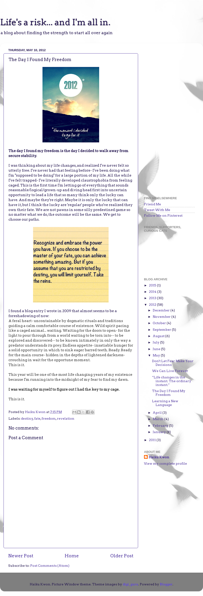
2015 (153, 285)
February (161, 425)
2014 (153, 292)
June (157, 349)
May (157, 355)
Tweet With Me (157, 210)
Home (72, 556)
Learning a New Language (165, 403)
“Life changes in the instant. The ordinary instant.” (171, 381)
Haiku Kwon (35, 412)
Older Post (121, 556)
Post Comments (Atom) (49, 565)
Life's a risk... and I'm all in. (55, 22)
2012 (153, 304)
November (162, 317)
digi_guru (130, 584)
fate (37, 418)
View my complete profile (165, 463)
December (161, 310)
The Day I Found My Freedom (168, 393)
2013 (153, 298)
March (158, 419)
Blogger (166, 584)
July (156, 342)
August (159, 336)
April (157, 412)
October (160, 323)
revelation (65, 418)
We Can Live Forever (170, 371)
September (162, 329)
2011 (152, 440)
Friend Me (152, 204)
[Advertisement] (166, 117)
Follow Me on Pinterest (163, 215)
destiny (27, 418)
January (160, 432)
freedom (49, 418)
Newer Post (20, 556)
